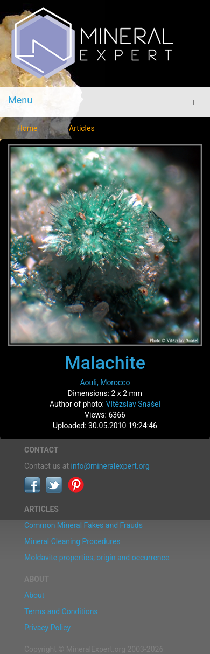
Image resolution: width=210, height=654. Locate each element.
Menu (20, 100)
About (34, 595)
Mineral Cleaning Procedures (72, 541)
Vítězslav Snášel (133, 404)
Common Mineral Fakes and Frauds (83, 525)
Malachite (105, 362)
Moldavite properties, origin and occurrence (96, 557)
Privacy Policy (47, 627)
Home (27, 128)
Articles (82, 128)
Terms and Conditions (61, 611)
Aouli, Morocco (105, 382)
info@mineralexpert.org (110, 466)
